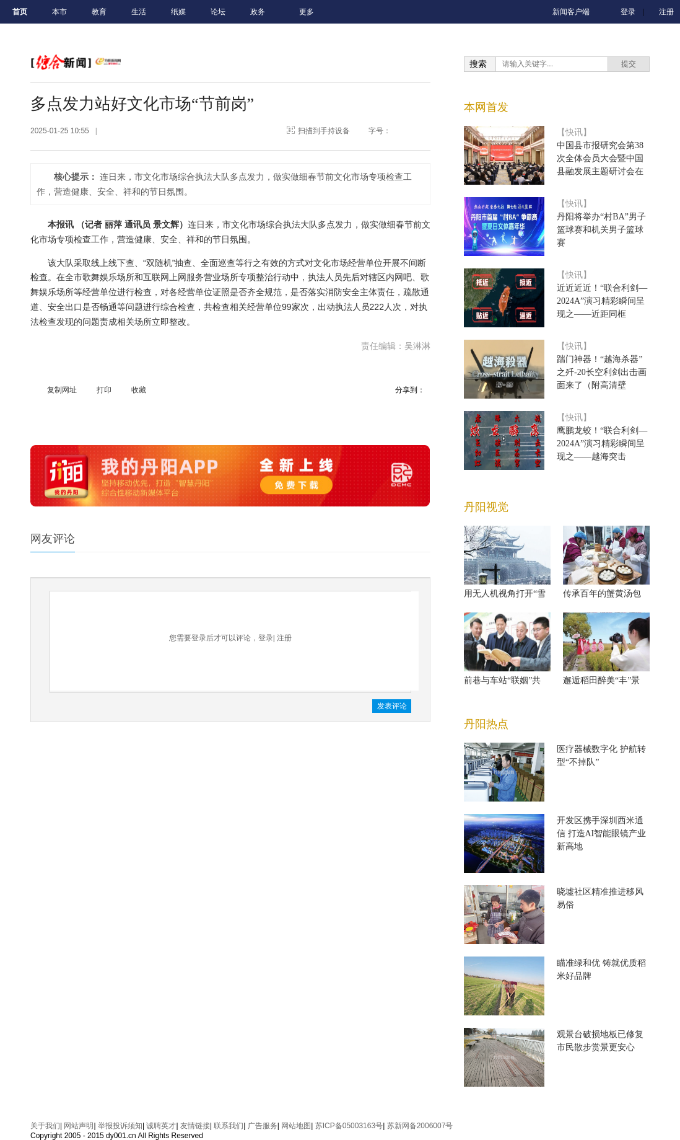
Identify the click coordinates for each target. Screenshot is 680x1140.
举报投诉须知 (120, 1125)
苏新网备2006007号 (420, 1125)
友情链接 (195, 1125)
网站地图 (296, 1125)
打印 (104, 390)
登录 (628, 11)
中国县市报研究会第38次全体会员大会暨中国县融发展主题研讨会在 (600, 158)
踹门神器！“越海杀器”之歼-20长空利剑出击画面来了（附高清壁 (602, 372)
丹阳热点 (486, 724)
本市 (59, 11)
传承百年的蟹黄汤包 (602, 593)
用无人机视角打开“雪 (505, 593)
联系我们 (228, 1125)
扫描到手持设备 (324, 130)
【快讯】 (574, 132)
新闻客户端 (571, 11)
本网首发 (486, 107)
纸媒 (178, 11)
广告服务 (262, 1125)
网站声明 (79, 1125)
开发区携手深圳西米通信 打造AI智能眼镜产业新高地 (601, 833)
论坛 (218, 11)
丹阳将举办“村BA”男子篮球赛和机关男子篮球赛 (601, 229)
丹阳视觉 (486, 507)
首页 (19, 11)
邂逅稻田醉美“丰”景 (601, 680)
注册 (666, 11)
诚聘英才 (161, 1125)
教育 (99, 11)
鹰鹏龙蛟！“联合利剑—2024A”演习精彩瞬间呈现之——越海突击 (602, 443)
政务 (257, 11)
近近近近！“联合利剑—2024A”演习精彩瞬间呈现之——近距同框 (602, 301)
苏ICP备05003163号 (349, 1125)
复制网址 (62, 390)
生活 (138, 11)
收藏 (138, 390)
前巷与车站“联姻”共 (502, 680)
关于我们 (45, 1125)
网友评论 (52, 538)
